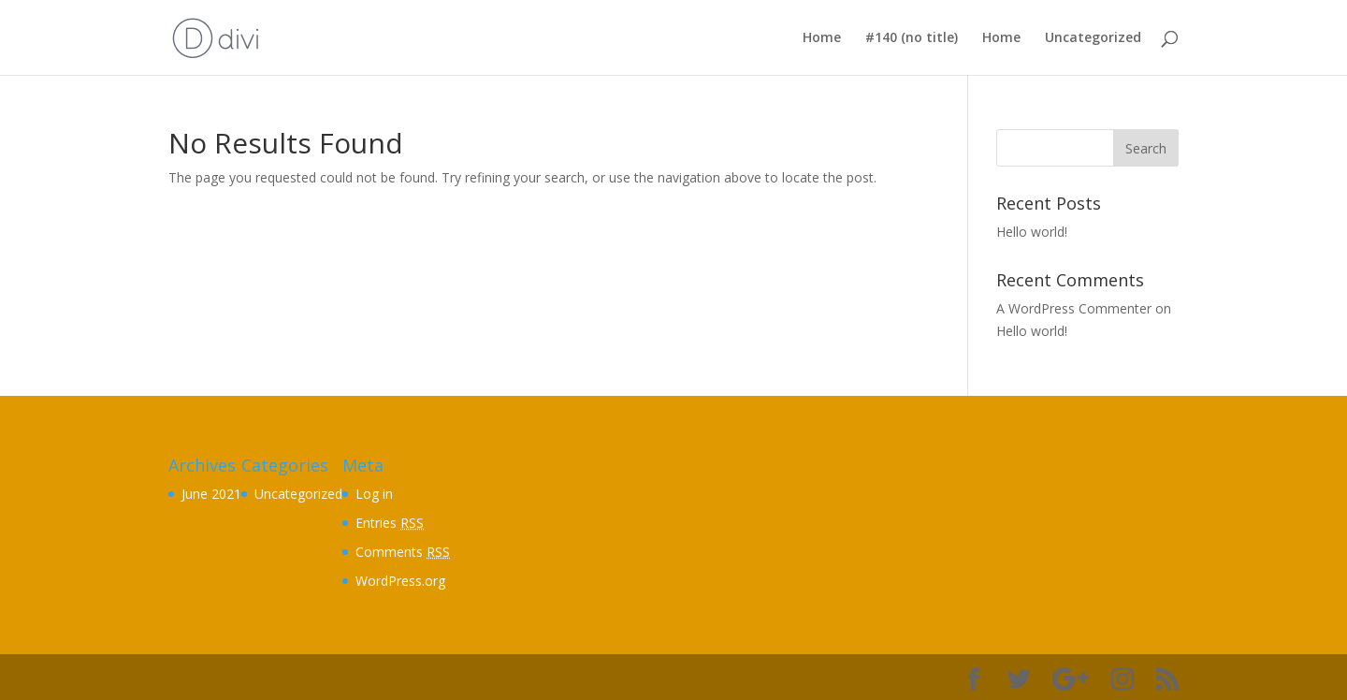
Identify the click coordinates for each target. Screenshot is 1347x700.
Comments (402, 552)
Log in (374, 494)
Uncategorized (1093, 38)
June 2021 (211, 494)
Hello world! (1031, 232)
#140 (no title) (911, 38)
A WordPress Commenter (1073, 308)
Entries (389, 523)
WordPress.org (400, 581)
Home (822, 38)
